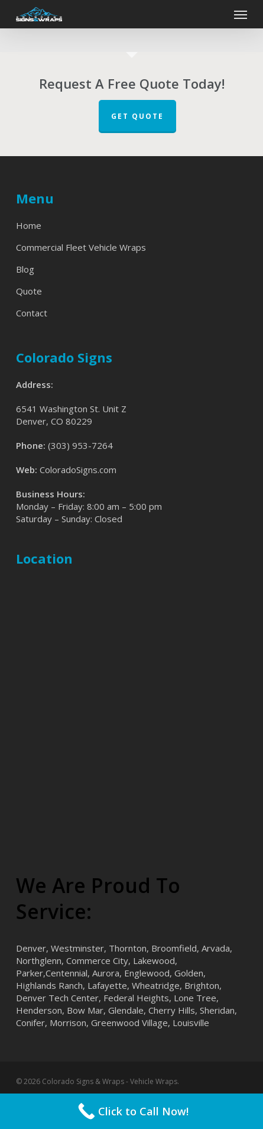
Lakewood (154, 960)
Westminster (77, 948)
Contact (31, 313)
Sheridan (217, 1010)
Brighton (201, 985)
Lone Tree (195, 998)
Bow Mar (85, 1010)
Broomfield (174, 948)
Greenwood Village (129, 1022)
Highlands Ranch (49, 985)
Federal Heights (136, 998)
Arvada (216, 948)
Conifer (30, 1022)
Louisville (191, 1022)
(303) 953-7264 (80, 445)
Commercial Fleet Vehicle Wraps (81, 247)
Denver (31, 948)
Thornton (128, 948)
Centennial (66, 973)
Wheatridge (156, 985)
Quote (29, 291)
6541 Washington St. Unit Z (71, 409)
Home (28, 225)
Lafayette (107, 985)
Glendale (126, 1010)
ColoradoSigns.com (78, 469)
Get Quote (137, 116)
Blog (25, 269)
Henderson (39, 1010)
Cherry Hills (171, 1010)
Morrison (68, 1022)
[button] (240, 14)
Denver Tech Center (57, 998)
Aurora (105, 973)
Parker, (31, 973)
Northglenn (38, 960)
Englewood (147, 973)
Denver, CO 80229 (54, 421)
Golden (188, 973)
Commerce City (97, 960)
